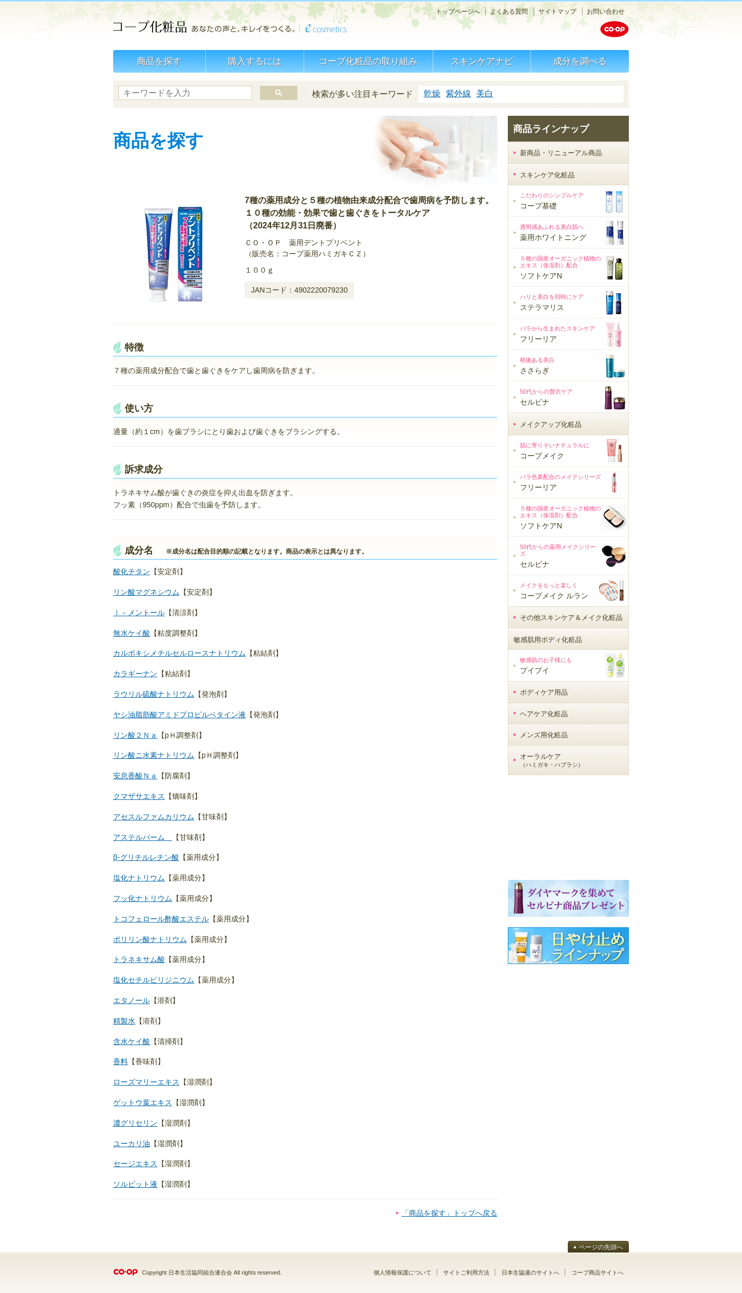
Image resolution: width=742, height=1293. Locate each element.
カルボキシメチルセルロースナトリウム (179, 653)
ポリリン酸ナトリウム (150, 939)
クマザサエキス (139, 796)
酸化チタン (131, 571)
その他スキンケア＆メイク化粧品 (571, 618)
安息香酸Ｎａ (135, 775)
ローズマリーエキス (146, 1082)
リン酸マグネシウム (146, 592)
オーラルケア (552, 760)
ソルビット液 (135, 1184)
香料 (120, 1061)
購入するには (255, 61)
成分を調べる (580, 61)
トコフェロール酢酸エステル (161, 919)
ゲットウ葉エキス (142, 1102)
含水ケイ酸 (131, 1041)
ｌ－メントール (139, 612)
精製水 (124, 1021)
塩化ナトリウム (139, 878)
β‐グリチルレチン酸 (146, 857)
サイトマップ (557, 11)
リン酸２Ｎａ (135, 735)
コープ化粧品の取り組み (368, 61)
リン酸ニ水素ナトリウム (153, 755)
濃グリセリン (135, 1123)
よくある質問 (509, 11)
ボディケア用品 (544, 692)
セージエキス (135, 1163)
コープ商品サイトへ (597, 1272)
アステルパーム (142, 837)
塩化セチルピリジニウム (153, 980)
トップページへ (458, 11)
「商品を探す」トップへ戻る (449, 1213)
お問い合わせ (606, 11)
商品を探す (159, 61)
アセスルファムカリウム (153, 817)
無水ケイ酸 (131, 633)
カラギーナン (135, 673)
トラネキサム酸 (139, 959)
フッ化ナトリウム (142, 898)
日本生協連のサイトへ (530, 1272)
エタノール (131, 1000)
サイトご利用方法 (466, 1272)
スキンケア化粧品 (547, 175)
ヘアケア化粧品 (544, 714)
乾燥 (432, 93)
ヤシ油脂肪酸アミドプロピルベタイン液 (179, 714)
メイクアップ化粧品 (550, 424)
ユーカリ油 (131, 1143)
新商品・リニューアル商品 (561, 153)
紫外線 (458, 93)
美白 (484, 93)
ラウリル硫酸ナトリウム (153, 694)
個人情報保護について (403, 1272)
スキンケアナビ (481, 61)
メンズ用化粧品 (544, 735)
